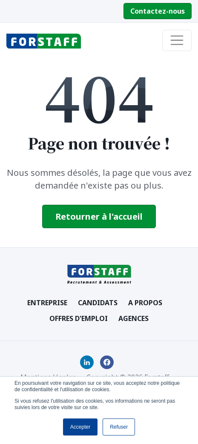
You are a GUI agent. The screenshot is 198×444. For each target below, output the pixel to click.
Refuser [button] (119, 427)
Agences (133, 318)
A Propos (145, 302)
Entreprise (47, 302)
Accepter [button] (80, 427)
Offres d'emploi (78, 318)
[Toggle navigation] (177, 40)
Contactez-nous (157, 11)
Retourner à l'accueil (99, 216)
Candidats (98, 302)
